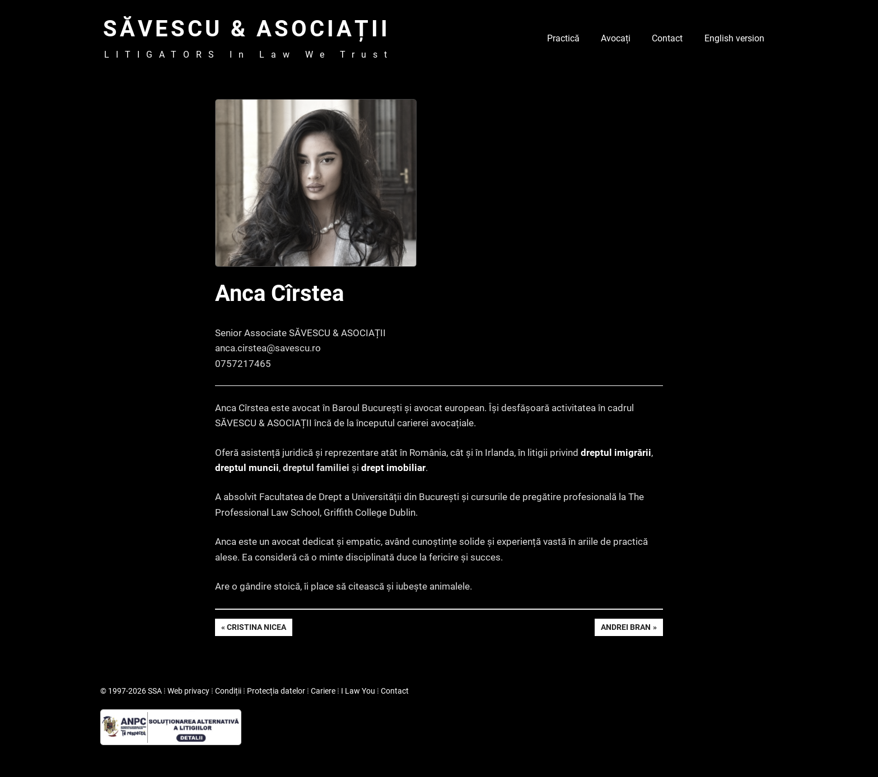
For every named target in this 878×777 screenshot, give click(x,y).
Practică (563, 38)
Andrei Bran (625, 628)
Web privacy (188, 690)
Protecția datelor (276, 690)
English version (734, 38)
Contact (667, 38)
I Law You (358, 690)
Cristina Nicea (256, 628)
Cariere (323, 690)
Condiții (228, 690)
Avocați (616, 38)
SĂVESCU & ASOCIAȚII (246, 29)
